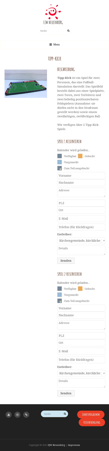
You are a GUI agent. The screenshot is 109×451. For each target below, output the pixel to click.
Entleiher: (64, 234)
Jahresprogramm (91, 414)
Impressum (74, 445)
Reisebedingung (92, 422)
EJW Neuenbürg (53, 22)
